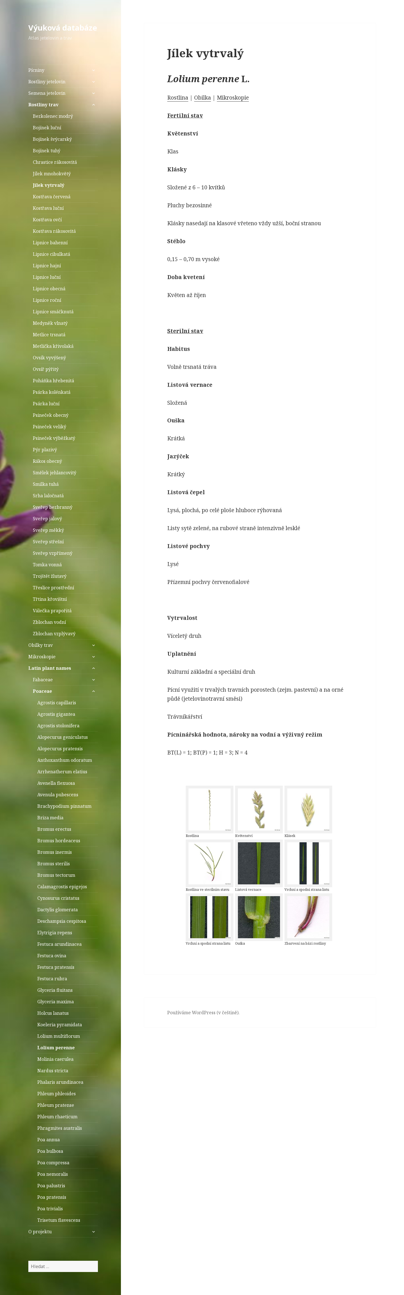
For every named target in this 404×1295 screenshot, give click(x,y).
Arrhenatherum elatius (62, 772)
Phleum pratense (55, 1105)
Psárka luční (46, 404)
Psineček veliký (49, 427)
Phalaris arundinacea (60, 1082)
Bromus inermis (54, 852)
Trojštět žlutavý (49, 576)
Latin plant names (49, 668)
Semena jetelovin (46, 93)
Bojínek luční (47, 128)
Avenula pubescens (57, 795)
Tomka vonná (47, 565)
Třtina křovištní (50, 599)
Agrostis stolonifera (58, 726)
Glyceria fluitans (55, 990)
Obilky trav (40, 645)
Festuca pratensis (55, 967)
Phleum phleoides (56, 1094)
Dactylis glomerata (57, 910)
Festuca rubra (52, 979)
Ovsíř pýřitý (46, 369)
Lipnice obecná (49, 289)
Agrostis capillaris (56, 703)
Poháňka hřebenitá (53, 381)
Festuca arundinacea (59, 944)
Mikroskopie (42, 657)
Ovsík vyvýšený (49, 358)
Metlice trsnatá (49, 335)
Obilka (202, 97)
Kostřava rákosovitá (54, 231)
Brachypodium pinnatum (64, 806)
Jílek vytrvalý (48, 185)
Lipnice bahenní (50, 243)
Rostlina (177, 97)
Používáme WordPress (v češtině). (203, 1012)
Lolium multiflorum (58, 1036)
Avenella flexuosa (56, 783)
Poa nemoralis (52, 1174)
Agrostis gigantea (56, 714)
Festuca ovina (51, 956)
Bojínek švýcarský (52, 139)
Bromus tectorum (56, 875)
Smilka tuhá (46, 484)
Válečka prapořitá (52, 611)
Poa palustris (51, 1186)
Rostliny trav (43, 105)
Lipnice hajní (47, 266)
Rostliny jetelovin (46, 82)
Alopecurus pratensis (60, 749)
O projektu (40, 1232)
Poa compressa (53, 1163)
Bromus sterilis (53, 864)
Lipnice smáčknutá (53, 312)
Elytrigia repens (54, 933)
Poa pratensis (51, 1197)
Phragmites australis (59, 1128)
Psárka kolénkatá (51, 392)
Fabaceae (43, 680)
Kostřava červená (51, 197)
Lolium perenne (56, 1048)
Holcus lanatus (53, 1013)
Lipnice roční (47, 300)
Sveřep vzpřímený (52, 553)
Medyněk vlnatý (50, 323)
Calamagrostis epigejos (62, 887)
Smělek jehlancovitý (54, 473)
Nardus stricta (52, 1071)
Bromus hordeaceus (58, 841)
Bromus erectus (54, 829)
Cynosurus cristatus (58, 898)
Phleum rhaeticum (57, 1117)
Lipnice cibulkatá (51, 254)
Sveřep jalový (47, 519)
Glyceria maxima (55, 1002)
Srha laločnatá (48, 496)
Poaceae (42, 691)
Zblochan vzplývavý (54, 634)
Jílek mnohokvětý (52, 174)
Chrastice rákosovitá (55, 162)
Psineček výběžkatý (54, 438)
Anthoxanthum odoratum (64, 760)
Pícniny (36, 70)
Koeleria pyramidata (59, 1025)
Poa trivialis (50, 1209)
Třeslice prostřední (53, 588)
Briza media (50, 818)
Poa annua (48, 1140)
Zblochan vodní (49, 622)
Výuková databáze (62, 27)
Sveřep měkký (48, 530)
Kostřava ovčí (47, 220)
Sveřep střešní (48, 542)
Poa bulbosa (50, 1151)
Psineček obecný (50, 415)
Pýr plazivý (45, 450)
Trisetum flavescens (58, 1220)
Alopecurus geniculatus (62, 737)
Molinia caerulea (55, 1059)
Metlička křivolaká (53, 346)
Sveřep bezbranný (52, 507)
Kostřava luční (48, 208)
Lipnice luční (47, 277)
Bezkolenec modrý (53, 116)
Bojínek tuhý (46, 151)
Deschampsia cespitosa (61, 921)
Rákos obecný (47, 461)
